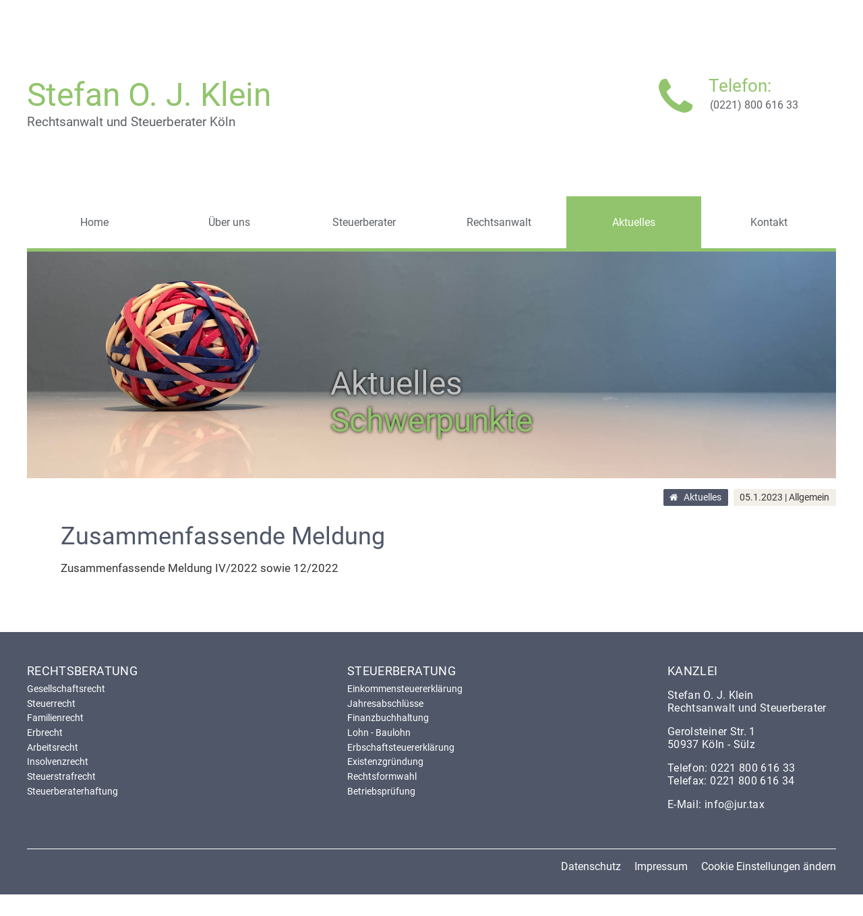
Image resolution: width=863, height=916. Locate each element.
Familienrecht (55, 717)
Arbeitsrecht (52, 747)
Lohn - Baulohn (379, 732)
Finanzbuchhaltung (388, 717)
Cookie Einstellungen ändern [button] (768, 866)
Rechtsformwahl (382, 776)
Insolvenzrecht (57, 761)
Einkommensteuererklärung (405, 688)
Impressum (661, 866)
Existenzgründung (385, 761)
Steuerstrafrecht (61, 776)
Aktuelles (702, 498)
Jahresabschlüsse (385, 703)
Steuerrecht (51, 703)
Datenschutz (591, 866)
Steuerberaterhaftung (72, 791)
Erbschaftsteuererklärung (400, 747)
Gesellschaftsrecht (66, 688)
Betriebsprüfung (381, 791)
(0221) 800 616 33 (754, 104)
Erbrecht (45, 732)
